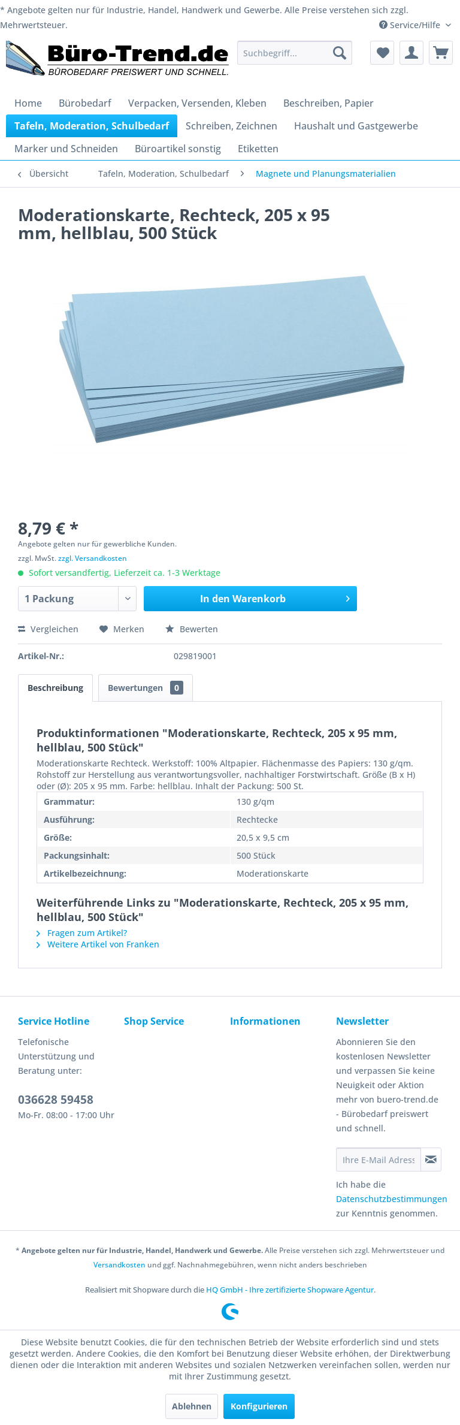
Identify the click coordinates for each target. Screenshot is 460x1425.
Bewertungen (145, 688)
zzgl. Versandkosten (92, 558)
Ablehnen (191, 1406)
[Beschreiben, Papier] (328, 103)
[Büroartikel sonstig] (177, 148)
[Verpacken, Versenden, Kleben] (197, 103)
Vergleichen (48, 629)
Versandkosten (119, 1265)
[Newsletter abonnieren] (430, 1160)
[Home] (28, 103)
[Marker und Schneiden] (66, 148)
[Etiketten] (258, 148)
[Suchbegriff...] (294, 53)
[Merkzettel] (382, 53)
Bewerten (191, 629)
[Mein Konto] (411, 53)
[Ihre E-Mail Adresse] (378, 1160)
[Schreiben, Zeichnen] (231, 125)
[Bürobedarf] (85, 103)
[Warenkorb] (441, 53)
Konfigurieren (259, 1406)
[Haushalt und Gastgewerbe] (356, 125)
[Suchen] (339, 53)
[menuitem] (294, 53)
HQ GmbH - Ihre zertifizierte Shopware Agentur (290, 1289)
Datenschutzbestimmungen (391, 1198)
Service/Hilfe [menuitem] (411, 25)
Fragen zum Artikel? (82, 932)
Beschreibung (55, 687)
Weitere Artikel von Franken (98, 944)
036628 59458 (55, 1099)
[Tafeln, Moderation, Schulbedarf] (91, 125)
